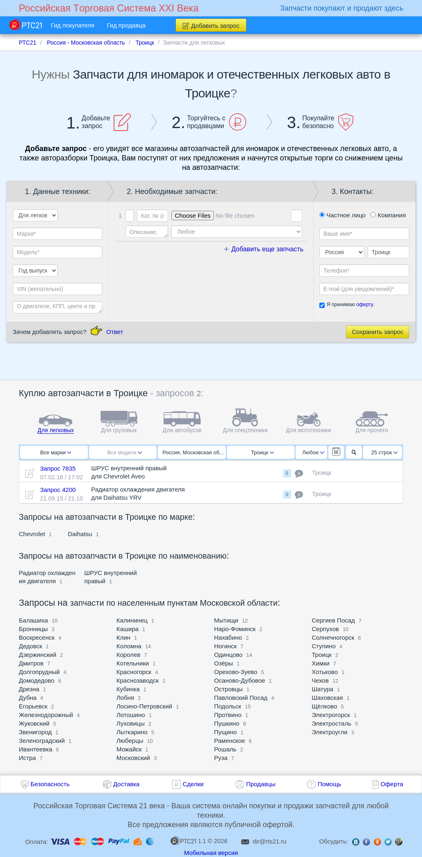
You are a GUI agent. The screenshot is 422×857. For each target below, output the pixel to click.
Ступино (324, 646)
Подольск (227, 706)
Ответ (114, 331)
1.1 (188, 840)
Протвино (228, 714)
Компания (388, 215)
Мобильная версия (211, 852)
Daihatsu (80, 533)
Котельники (133, 663)
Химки (321, 663)
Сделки (193, 783)
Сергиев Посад (333, 620)
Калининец (132, 620)
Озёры (223, 663)
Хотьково (325, 671)
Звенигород (35, 731)
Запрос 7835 (58, 468)
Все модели (124, 452)
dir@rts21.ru (270, 841)
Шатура (322, 689)
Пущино (225, 731)
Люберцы (130, 740)
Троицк (262, 452)
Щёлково (324, 706)
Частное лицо (342, 215)
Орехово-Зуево (236, 671)
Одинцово (228, 654)
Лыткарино (132, 731)
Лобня (125, 697)
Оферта (392, 783)
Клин (123, 637)
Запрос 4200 (58, 489)
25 (384, 452)
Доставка (126, 783)
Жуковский (34, 723)
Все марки (55, 452)
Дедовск (30, 646)
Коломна (129, 646)
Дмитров (31, 663)
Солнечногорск (333, 637)
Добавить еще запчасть (263, 249)
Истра (27, 757)
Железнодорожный (46, 714)
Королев (129, 654)
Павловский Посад (241, 697)
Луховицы (131, 723)
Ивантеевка (35, 749)
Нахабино (228, 637)
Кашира (128, 628)
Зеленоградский (42, 740)
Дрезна (29, 689)
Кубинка (128, 689)
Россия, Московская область (194, 452)
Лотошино (131, 714)
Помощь (329, 783)
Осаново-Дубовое (239, 680)
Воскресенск (36, 637)
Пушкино (227, 723)
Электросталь (331, 723)
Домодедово (36, 680)
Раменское (229, 740)
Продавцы (261, 783)
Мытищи (226, 620)
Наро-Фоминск (235, 628)
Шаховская (327, 697)
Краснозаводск (138, 680)
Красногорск (134, 671)
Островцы (228, 689)
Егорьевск (33, 706)
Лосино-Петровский (145, 706)
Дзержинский (37, 654)
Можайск (129, 749)
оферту (364, 304)
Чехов (320, 680)
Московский (133, 757)
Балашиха (33, 620)
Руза (221, 757)
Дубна (27, 697)
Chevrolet (32, 533)
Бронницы (33, 628)
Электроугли (329, 731)
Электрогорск (331, 714)
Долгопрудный (39, 671)
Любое (313, 452)
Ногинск (225, 646)
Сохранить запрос (377, 331)
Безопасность (50, 783)
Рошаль (225, 749)
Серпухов (325, 628)
